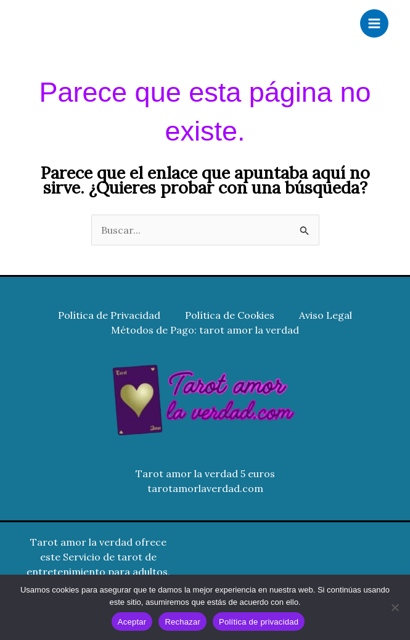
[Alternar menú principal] (374, 23)
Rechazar (182, 621)
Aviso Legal (325, 315)
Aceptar (132, 621)
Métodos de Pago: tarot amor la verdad (205, 330)
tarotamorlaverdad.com (205, 488)
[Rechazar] (394, 607)
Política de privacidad (258, 621)
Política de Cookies (229, 315)
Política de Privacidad (109, 315)
